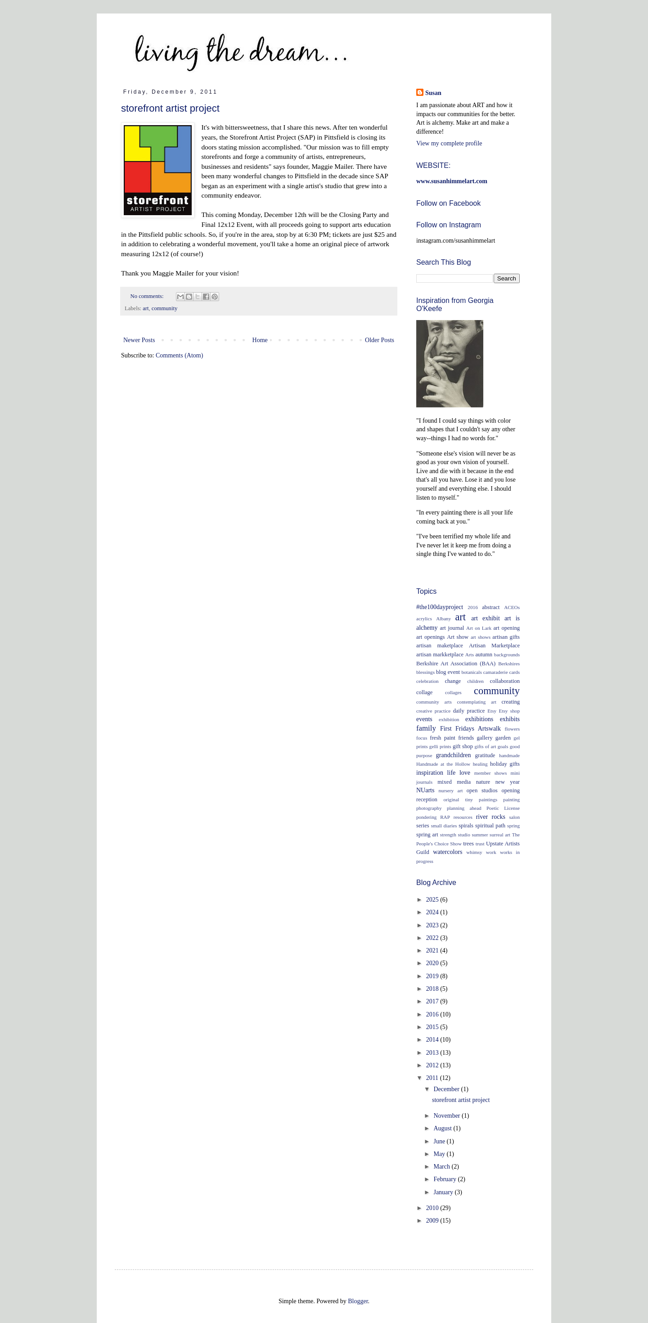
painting (511, 799)
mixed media (454, 782)
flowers (512, 728)
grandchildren (453, 755)
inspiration (429, 772)
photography (429, 808)
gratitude (485, 755)
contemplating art (476, 701)
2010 (433, 1208)
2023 (433, 925)
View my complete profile (449, 143)
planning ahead (464, 808)
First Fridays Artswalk (470, 728)
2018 (433, 988)
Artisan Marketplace (494, 645)
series (422, 825)
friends (466, 738)
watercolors (447, 852)
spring (513, 825)
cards (514, 672)
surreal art (500, 834)
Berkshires (509, 663)
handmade (509, 755)
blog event (448, 672)
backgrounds (507, 654)
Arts (469, 654)
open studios (482, 790)
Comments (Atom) (179, 355)
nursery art (451, 790)
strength (448, 834)
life (451, 772)
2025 (433, 899)
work (491, 852)
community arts (434, 701)
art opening (506, 628)
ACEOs (512, 607)
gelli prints (440, 746)
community (164, 308)
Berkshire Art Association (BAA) (455, 663)
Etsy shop (509, 710)
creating (510, 702)
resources (463, 817)
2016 (472, 607)
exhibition (449, 719)
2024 (433, 912)
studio (464, 834)
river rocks (490, 816)
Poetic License (503, 808)
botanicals (471, 672)
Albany (443, 618)
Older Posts (379, 340)
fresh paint (442, 738)
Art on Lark (478, 628)
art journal (452, 628)
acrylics (424, 618)
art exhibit (485, 618)
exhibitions (479, 719)
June (439, 1141)
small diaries (444, 825)
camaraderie (495, 672)
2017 (433, 1001)
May (439, 1154)
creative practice (433, 710)
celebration (427, 681)
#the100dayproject (439, 607)
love (464, 772)
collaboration (505, 681)
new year (507, 782)
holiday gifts (505, 764)
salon (514, 817)
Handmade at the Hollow (443, 764)
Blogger (358, 1301)
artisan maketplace (439, 645)
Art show (457, 637)
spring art (427, 834)
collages (453, 692)
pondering (426, 817)
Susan (433, 93)
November (447, 1115)
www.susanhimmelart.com (451, 181)
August (443, 1128)
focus (421, 738)
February (445, 1179)
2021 (433, 950)
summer (480, 834)
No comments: (147, 296)
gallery (484, 738)
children (475, 681)
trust (480, 843)
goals (503, 746)
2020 (433, 963)
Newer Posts (139, 340)
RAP (445, 817)
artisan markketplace (440, 654)
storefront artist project (170, 108)
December (447, 1089)
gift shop (463, 746)
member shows (490, 773)
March (442, 1166)
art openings (430, 637)
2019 (433, 976)
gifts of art (485, 746)
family (426, 728)
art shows (480, 637)
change (453, 681)
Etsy (491, 710)
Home (260, 340)
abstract (491, 607)
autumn (483, 654)
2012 (433, 1065)
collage (424, 692)
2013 (433, 1052)
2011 (433, 1078)
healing (480, 764)
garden (503, 738)
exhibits (510, 719)
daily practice (469, 711)
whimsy (474, 852)
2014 (433, 1039)
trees (468, 843)
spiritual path (490, 825)
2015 (433, 1027)
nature (483, 782)
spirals (466, 825)
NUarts (425, 790)
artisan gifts (506, 637)
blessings (425, 672)
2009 (433, 1220)
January (443, 1192)
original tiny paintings (470, 799)
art (145, 308)
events (424, 719)
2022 (433, 938)
